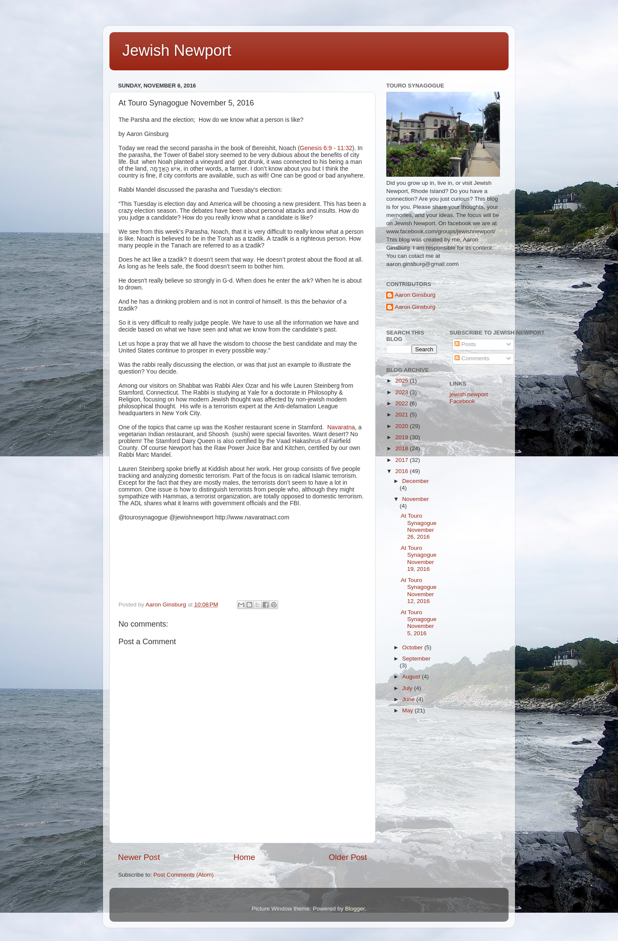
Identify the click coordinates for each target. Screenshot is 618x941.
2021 (402, 414)
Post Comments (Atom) (184, 875)
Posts (465, 344)
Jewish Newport (176, 50)
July (408, 688)
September (416, 658)
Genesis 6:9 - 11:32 (326, 148)
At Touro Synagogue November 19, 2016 (418, 558)
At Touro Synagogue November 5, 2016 (418, 622)
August (412, 676)
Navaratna (341, 427)
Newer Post (139, 857)
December (415, 481)
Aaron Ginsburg (415, 295)
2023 (402, 392)
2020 (402, 426)
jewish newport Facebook (469, 397)
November (415, 499)
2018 (402, 448)
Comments (471, 358)
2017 (402, 460)
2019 (402, 437)
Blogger (355, 908)
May (408, 710)
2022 (402, 403)
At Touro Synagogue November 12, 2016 (418, 590)
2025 (402, 380)
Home (244, 857)
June (409, 699)
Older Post (348, 857)
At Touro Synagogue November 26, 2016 (418, 526)
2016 (402, 471)
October (413, 647)
